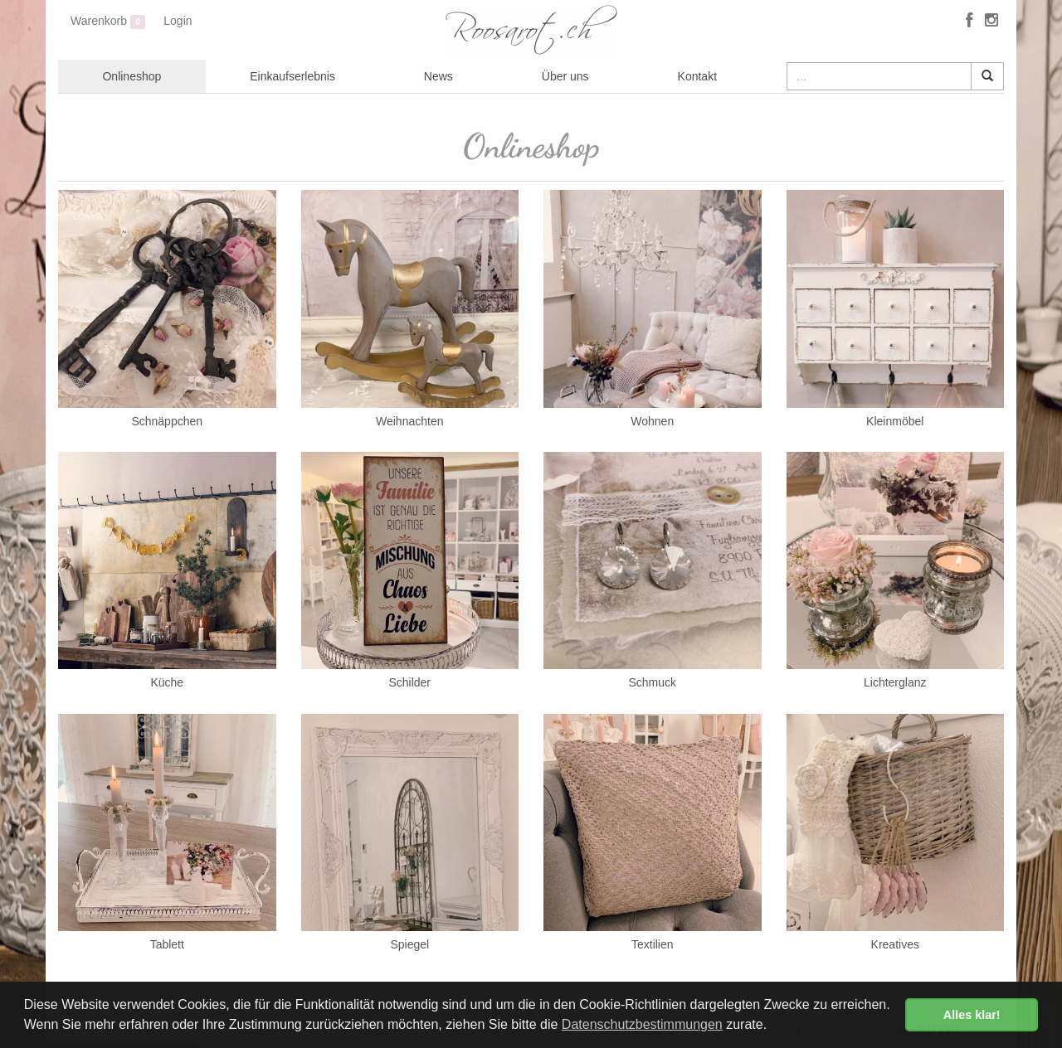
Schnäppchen (166, 421)
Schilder (409, 682)
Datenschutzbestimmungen (642, 1024)
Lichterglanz (895, 682)
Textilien (652, 944)
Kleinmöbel (894, 421)
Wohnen (652, 421)
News (438, 76)
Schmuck (652, 682)
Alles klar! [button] (972, 1014)
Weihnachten (409, 421)
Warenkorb (108, 21)
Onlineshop (131, 76)
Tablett (167, 944)
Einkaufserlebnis (292, 76)
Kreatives (895, 944)
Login (177, 20)
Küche (166, 682)
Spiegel (409, 944)
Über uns (565, 76)
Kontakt (697, 76)
